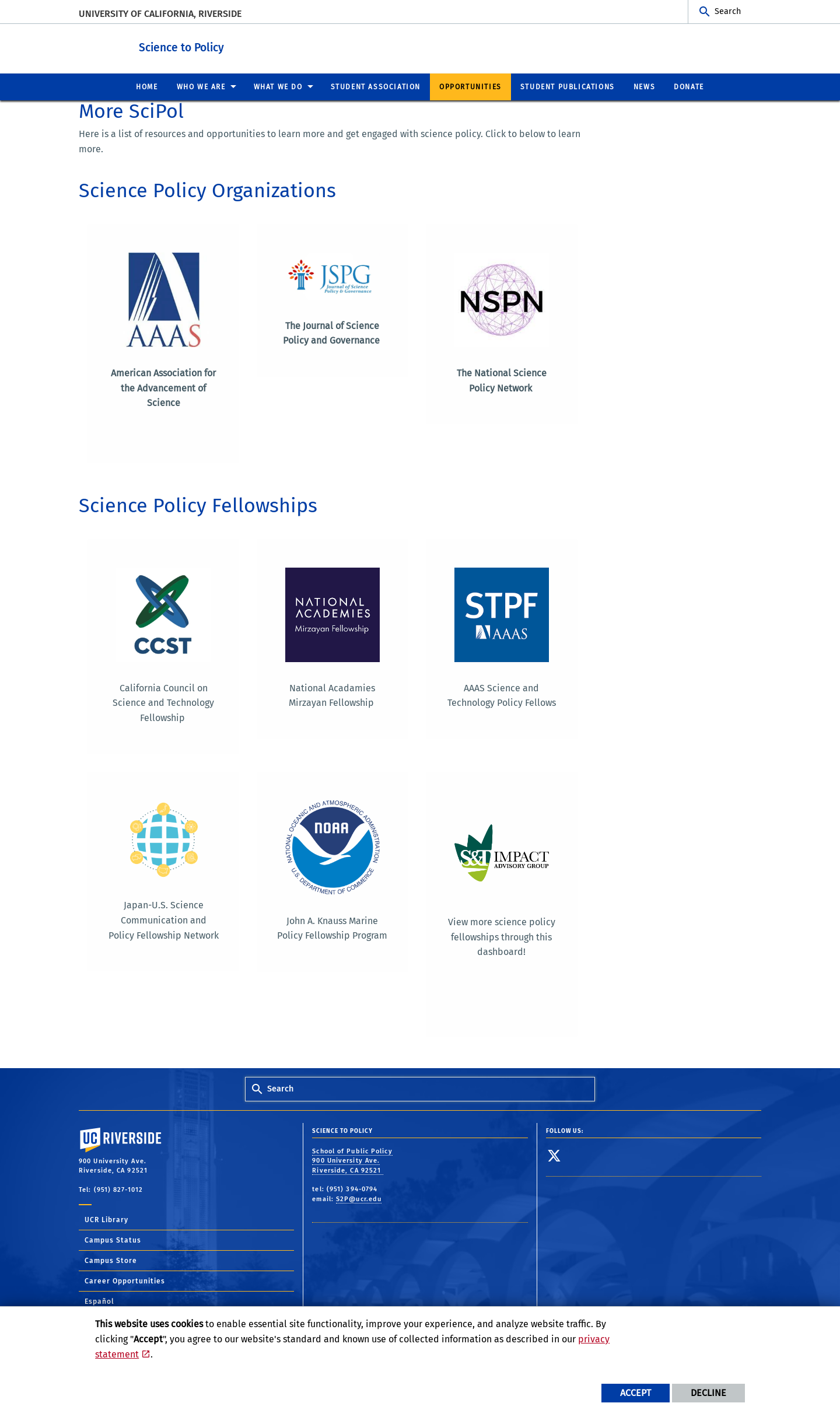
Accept (635, 1392)
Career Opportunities (125, 1280)
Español (99, 1300)
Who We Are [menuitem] (201, 86)
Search (728, 11)
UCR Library (106, 1219)
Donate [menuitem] (689, 86)
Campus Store (111, 1259)
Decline (708, 1392)
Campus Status (113, 1239)
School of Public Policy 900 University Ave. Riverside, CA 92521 (352, 1159)
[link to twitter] (554, 1154)
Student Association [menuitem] (376, 86)
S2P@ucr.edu (359, 1198)
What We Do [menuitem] (278, 86)
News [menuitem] (644, 86)
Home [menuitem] (147, 86)
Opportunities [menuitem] (470, 86)
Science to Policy (235, 46)
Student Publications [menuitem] (567, 86)
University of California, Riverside (160, 13)
